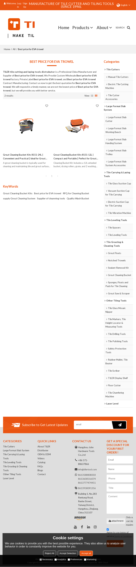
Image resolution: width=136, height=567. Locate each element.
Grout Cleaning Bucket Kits (17, 192)
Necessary (46, 559)
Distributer (43, 450)
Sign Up (25, 5)
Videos (41, 459)
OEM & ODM (44, 454)
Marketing (90, 559)
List (92, 95)
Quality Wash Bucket (78, 197)
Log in (19, 5)
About (102, 27)
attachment (115, 521)
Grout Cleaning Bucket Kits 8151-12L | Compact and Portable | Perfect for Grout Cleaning (74, 156)
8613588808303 (87, 475)
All (14, 48)
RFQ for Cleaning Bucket (76, 192)
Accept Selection (68, 553)
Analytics (60, 559)
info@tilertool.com (87, 469)
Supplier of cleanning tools (51, 197)
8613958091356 (87, 487)
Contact (42, 475)
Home (63, 27)
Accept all (86, 553)
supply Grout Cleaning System (19, 197)
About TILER (44, 446)
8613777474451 (87, 482)
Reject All (49, 553)
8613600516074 (87, 478)
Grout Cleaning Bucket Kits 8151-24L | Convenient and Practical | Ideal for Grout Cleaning (24, 156)
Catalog (42, 463)
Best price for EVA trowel (47, 192)
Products (80, 27)
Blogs (40, 471)
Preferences (75, 559)
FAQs (40, 467)
